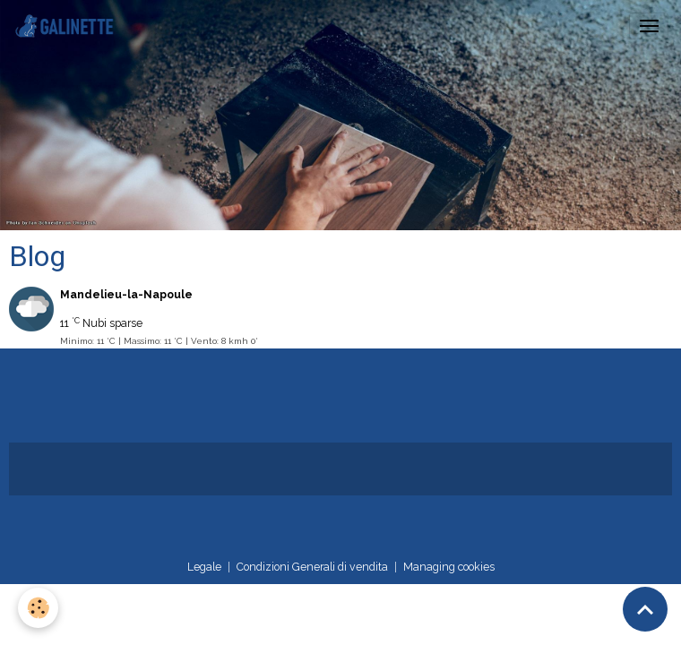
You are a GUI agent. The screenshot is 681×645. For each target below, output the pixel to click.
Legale (204, 566)
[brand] (68, 26)
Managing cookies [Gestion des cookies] (449, 566)
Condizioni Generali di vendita (312, 566)
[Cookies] (38, 608)
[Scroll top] (645, 609)
